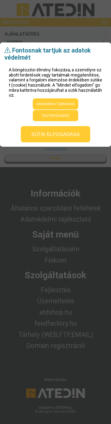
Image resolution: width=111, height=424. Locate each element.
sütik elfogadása (55, 134)
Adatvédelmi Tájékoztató (55, 104)
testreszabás (55, 116)
